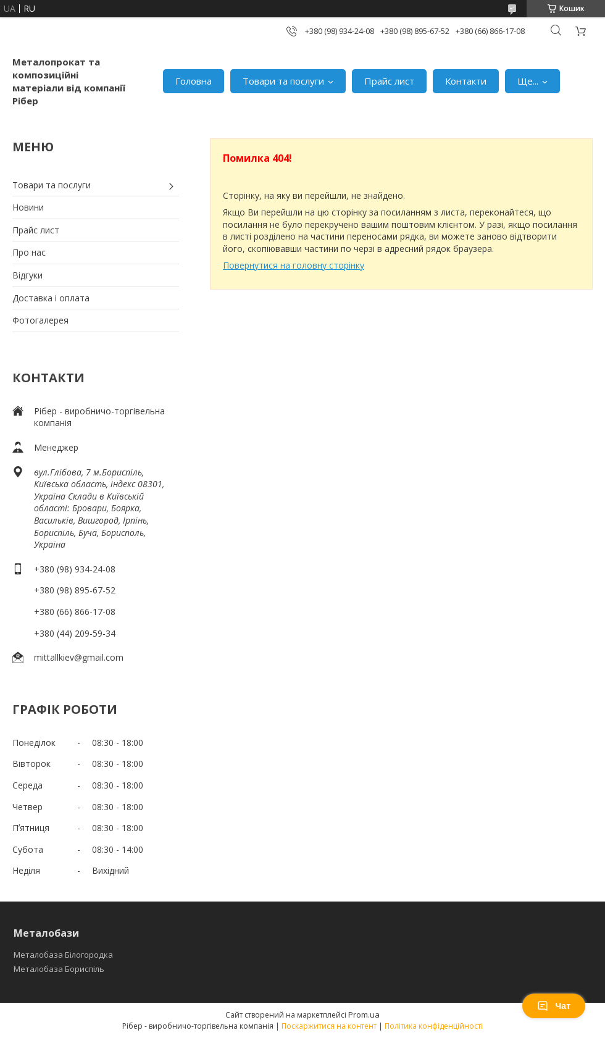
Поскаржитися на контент (329, 1026)
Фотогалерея (40, 320)
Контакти (465, 81)
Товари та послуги (283, 81)
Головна (193, 81)
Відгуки (27, 275)
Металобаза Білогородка (63, 954)
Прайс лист (389, 81)
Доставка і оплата (51, 298)
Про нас (29, 252)
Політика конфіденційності (434, 1026)
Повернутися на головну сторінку (293, 265)
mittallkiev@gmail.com (78, 657)
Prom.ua (364, 1014)
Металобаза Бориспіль (59, 968)
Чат (553, 1005)
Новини (28, 207)
